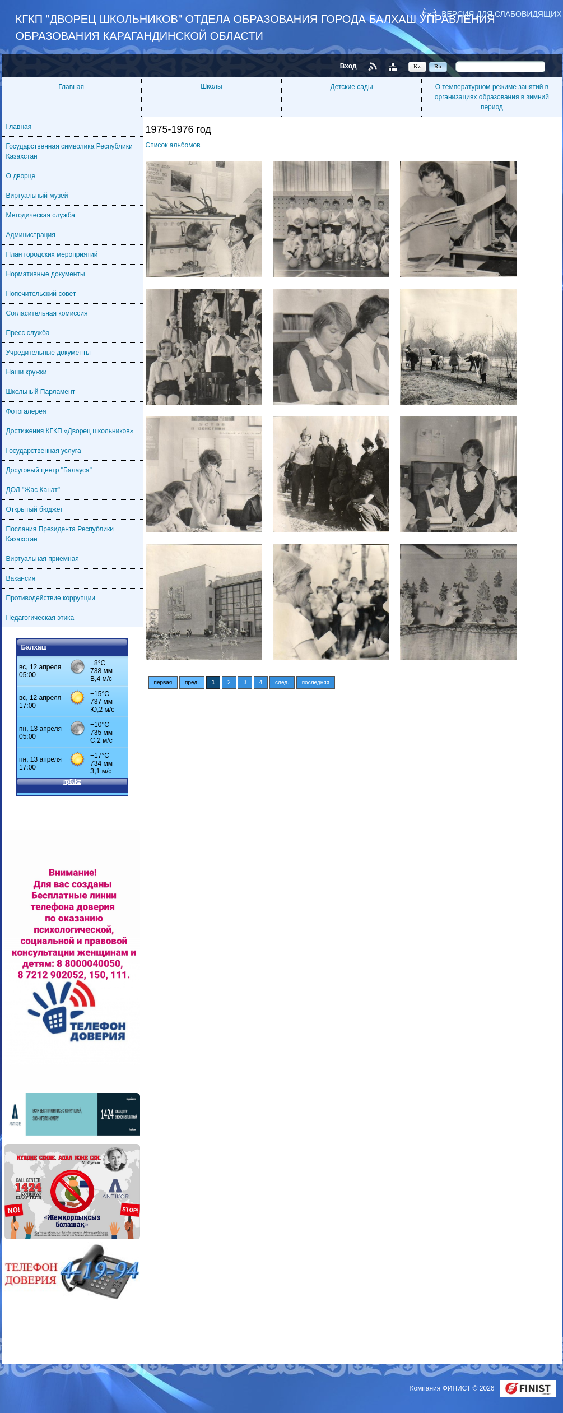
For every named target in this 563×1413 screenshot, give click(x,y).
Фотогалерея (26, 411)
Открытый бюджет (34, 509)
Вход (348, 66)
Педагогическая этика (40, 618)
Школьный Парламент (41, 392)
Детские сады (352, 87)
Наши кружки (26, 372)
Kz (417, 66)
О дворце (21, 176)
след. (282, 682)
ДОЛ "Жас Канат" (33, 490)
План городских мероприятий (52, 254)
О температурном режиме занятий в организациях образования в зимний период (492, 97)
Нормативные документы (45, 274)
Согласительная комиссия (47, 313)
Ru (437, 66)
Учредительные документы (48, 352)
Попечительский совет (41, 294)
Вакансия (21, 578)
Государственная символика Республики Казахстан (69, 151)
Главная (71, 87)
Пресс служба (28, 333)
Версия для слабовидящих (501, 14)
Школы (211, 86)
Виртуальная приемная (42, 559)
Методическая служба (40, 215)
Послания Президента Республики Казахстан (60, 534)
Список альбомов (173, 145)
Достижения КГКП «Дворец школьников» (70, 431)
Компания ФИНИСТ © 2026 (453, 1388)
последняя (315, 682)
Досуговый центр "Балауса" (49, 470)
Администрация (30, 235)
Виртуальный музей (37, 196)
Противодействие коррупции (51, 598)
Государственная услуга (43, 451)
